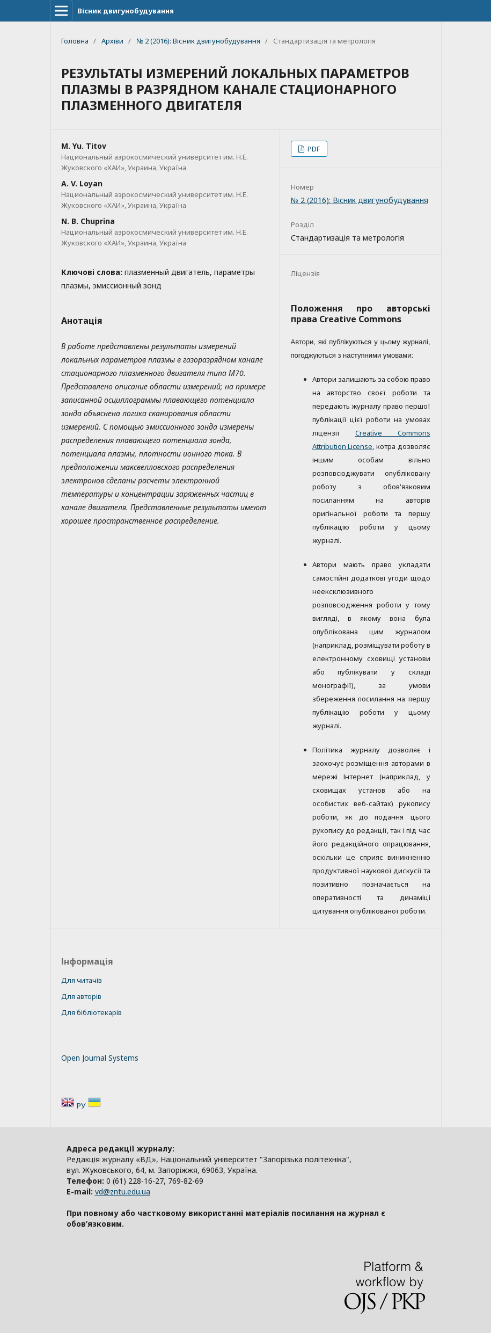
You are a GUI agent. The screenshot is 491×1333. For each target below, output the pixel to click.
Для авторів (81, 996)
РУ (82, 1105)
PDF (313, 149)
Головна (75, 41)
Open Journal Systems (99, 1058)
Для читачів (81, 980)
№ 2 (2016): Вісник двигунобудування (198, 41)
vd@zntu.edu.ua (122, 1191)
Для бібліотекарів (91, 1012)
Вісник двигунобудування (125, 11)
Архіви (112, 41)
